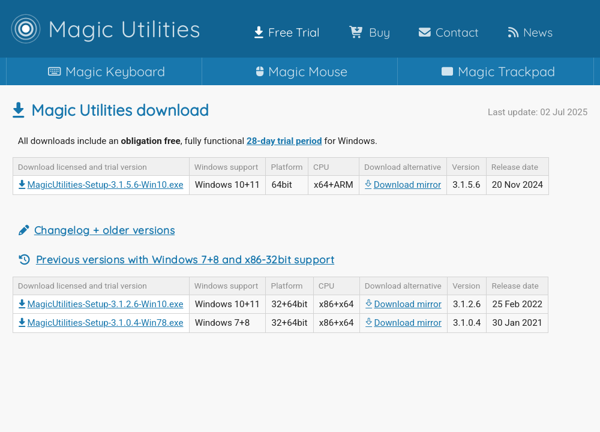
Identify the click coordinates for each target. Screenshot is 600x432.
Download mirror (403, 184)
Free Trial (285, 32)
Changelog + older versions (104, 230)
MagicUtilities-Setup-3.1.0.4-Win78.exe (101, 322)
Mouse (299, 71)
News (528, 32)
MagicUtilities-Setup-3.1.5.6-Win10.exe (101, 184)
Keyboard (104, 71)
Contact (446, 32)
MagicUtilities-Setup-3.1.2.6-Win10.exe (101, 304)
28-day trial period (284, 141)
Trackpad (496, 71)
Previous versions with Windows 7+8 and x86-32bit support (185, 259)
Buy (367, 32)
